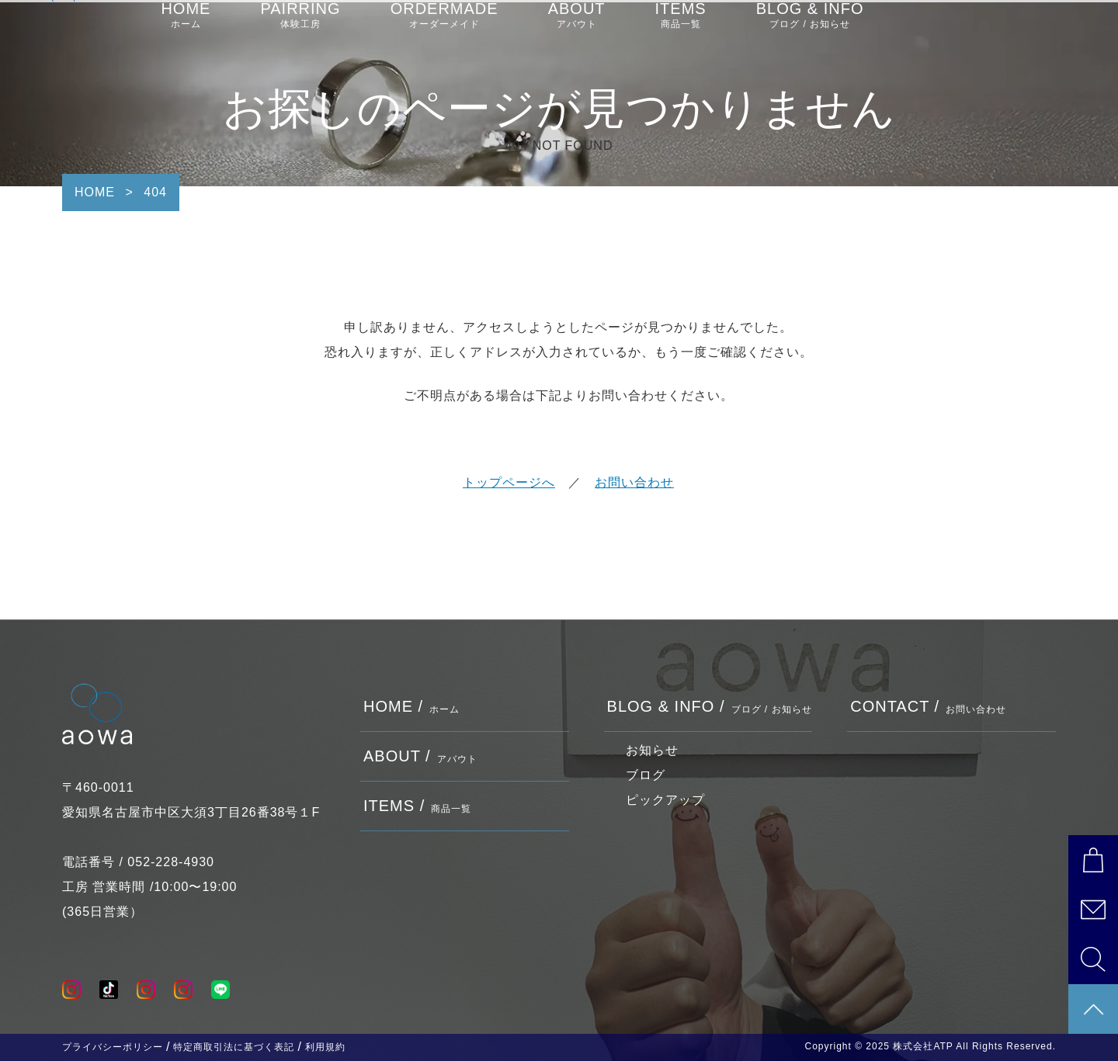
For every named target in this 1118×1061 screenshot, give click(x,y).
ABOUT (577, 31)
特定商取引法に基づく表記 (233, 1047)
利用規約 (325, 1047)
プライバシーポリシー (112, 1047)
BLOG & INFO (810, 31)
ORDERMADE (444, 31)
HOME (185, 31)
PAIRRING (300, 31)
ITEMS (681, 31)
